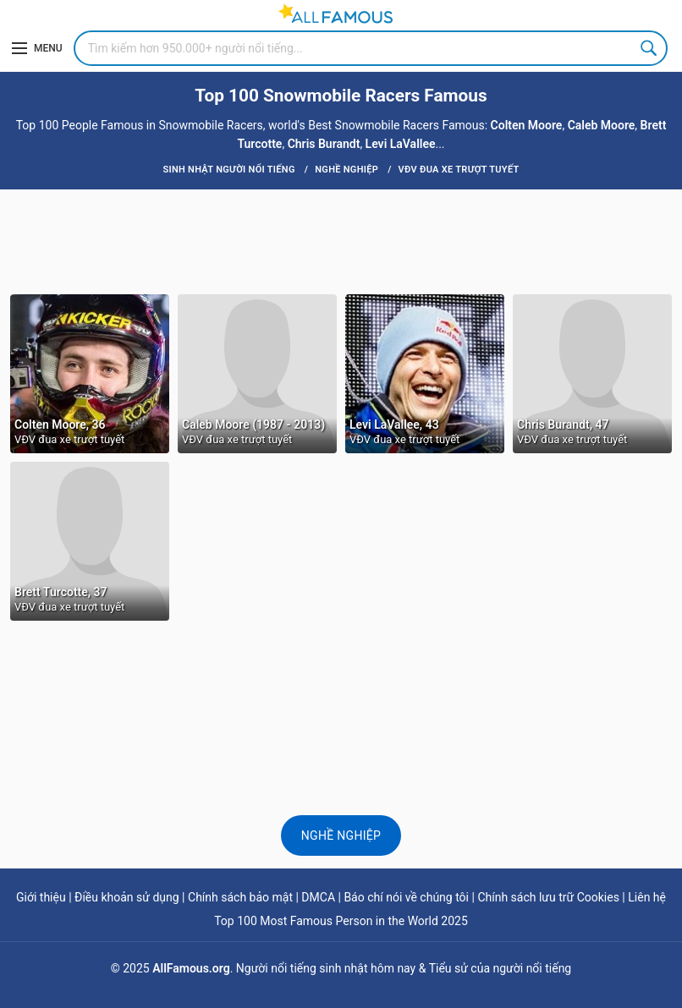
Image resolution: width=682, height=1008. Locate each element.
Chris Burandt (324, 144)
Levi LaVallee (401, 144)
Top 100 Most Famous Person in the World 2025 (341, 921)
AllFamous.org (190, 968)
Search (650, 48)
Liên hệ (647, 897)
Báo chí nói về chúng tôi (406, 897)
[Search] (371, 48)
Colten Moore (527, 125)
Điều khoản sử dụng (126, 897)
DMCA (318, 897)
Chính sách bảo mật (240, 897)
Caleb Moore (601, 125)
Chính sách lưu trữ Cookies (548, 897)
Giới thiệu (41, 897)
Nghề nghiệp (341, 835)
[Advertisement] (341, 240)
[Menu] (37, 48)
